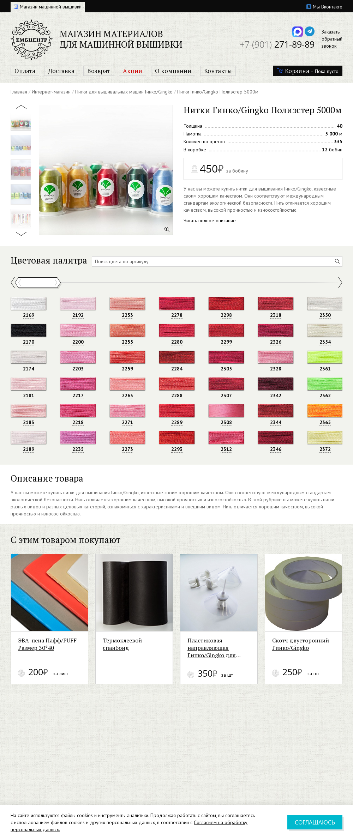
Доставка (61, 71)
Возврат (98, 71)
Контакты (218, 71)
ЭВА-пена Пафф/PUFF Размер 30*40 (57, 672)
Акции (132, 71)
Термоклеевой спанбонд (164, 668)
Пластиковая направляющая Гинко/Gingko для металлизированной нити (283, 676)
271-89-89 (277, 44)
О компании (173, 71)
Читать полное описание (210, 220)
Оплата (24, 71)
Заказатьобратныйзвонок (332, 39)
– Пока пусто (308, 71)
